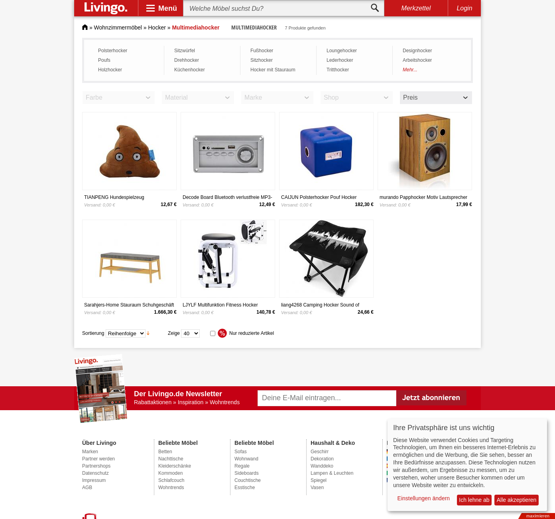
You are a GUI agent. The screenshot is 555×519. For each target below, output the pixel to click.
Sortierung (93, 333)
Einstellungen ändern (424, 498)
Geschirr (320, 451)
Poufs (104, 60)
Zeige (174, 333)
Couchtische (247, 480)
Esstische (244, 487)
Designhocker (417, 50)
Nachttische (170, 459)
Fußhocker (261, 50)
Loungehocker (342, 50)
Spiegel (319, 480)
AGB (87, 487)
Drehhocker (186, 60)
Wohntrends (171, 487)
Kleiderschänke (174, 466)
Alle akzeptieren (517, 500)
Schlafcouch (171, 480)
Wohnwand (246, 459)
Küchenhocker (189, 70)
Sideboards (246, 473)
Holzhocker (110, 70)
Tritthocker (338, 70)
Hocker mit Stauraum (272, 70)
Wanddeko (322, 466)
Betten (165, 451)
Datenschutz (95, 473)
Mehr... (410, 70)
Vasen (317, 487)
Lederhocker (340, 60)
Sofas (240, 451)
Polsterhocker (112, 50)
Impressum (94, 480)
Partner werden (98, 459)
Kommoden (170, 473)
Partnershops (96, 466)
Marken (90, 451)
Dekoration (322, 459)
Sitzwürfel (184, 50)
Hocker (157, 27)
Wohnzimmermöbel (118, 27)
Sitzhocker (261, 60)
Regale (242, 466)
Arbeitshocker (417, 60)
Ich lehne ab (474, 500)
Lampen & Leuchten (332, 473)
